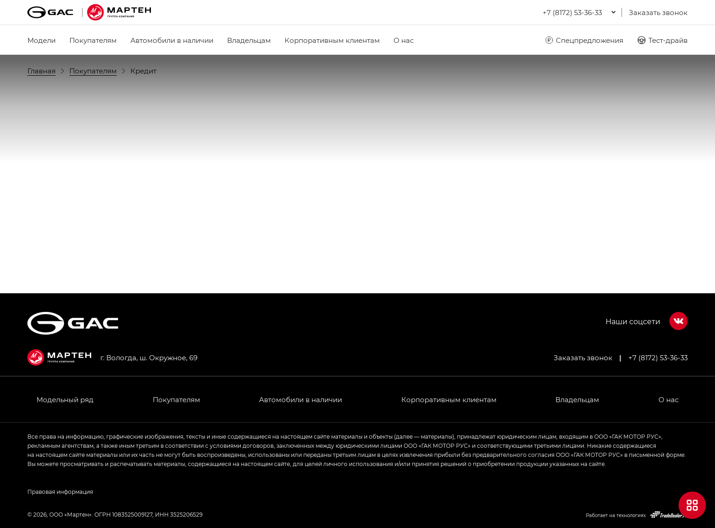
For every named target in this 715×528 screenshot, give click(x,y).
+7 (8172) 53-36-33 (658, 357)
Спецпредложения (583, 40)
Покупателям (93, 40)
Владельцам (249, 40)
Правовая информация (60, 491)
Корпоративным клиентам (332, 40)
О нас (404, 40)
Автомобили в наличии (171, 40)
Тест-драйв (662, 40)
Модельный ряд (64, 399)
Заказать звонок (658, 12)
